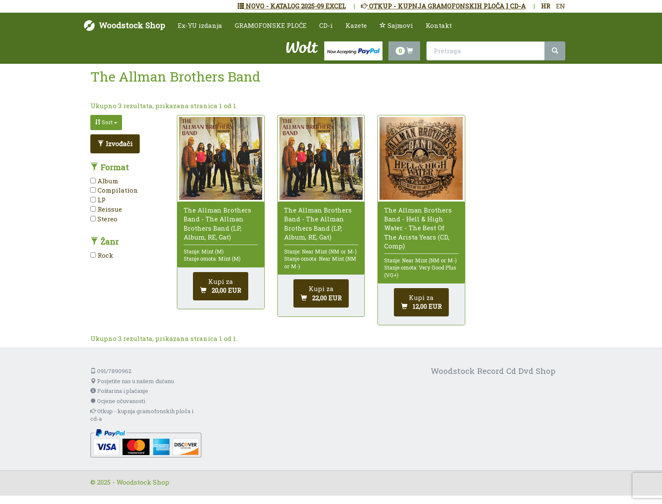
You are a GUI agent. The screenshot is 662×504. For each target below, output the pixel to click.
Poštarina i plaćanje (119, 391)
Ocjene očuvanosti (117, 401)
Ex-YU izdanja (200, 25)
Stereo (103, 219)
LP (98, 200)
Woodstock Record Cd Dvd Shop (493, 370)
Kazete (356, 25)
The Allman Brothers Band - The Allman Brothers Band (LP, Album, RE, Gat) (217, 223)
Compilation (114, 190)
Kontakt (439, 25)
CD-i (326, 25)
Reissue (106, 209)
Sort (106, 122)
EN (560, 6)
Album (104, 181)
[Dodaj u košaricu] (220, 286)
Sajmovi (396, 25)
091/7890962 (110, 371)
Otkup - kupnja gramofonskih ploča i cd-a (141, 415)
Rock (101, 255)
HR (545, 6)
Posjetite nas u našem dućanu (132, 381)
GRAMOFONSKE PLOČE (271, 25)
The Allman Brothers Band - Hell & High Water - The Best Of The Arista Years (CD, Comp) (418, 228)
